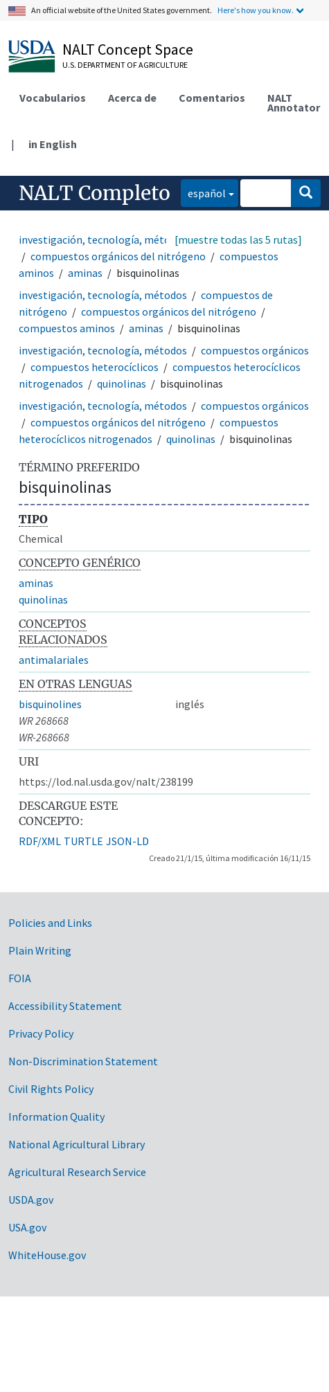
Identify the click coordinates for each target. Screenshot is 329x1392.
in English (52, 144)
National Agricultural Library (76, 1144)
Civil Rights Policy (51, 1089)
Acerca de (132, 98)
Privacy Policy (40, 1033)
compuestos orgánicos (255, 350)
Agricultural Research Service (77, 1172)
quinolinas (121, 383)
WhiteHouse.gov (47, 1255)
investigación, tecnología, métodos (103, 239)
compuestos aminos (67, 328)
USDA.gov (30, 1199)
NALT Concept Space (127, 49)
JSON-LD (127, 841)
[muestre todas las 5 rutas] (238, 239)
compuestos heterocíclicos (94, 367)
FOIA (19, 978)
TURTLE (83, 841)
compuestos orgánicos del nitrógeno (118, 256)
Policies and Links (50, 923)
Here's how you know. (255, 10)
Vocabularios (52, 98)
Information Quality (56, 1116)
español (203, 192)
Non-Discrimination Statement (83, 1061)
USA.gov (27, 1227)
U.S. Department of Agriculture (125, 65)
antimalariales (54, 660)
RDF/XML (40, 841)
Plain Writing (39, 950)
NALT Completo (94, 193)
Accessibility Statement (65, 1006)
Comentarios (212, 98)
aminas (85, 273)
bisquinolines (50, 704)
